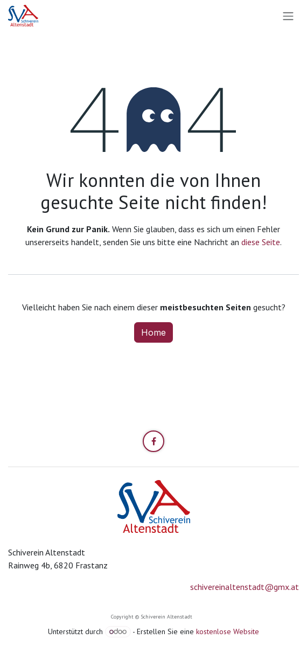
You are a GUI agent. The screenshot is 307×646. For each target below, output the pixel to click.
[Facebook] (153, 441)
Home (153, 332)
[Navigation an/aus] (288, 15)
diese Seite (260, 242)
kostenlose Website (227, 631)
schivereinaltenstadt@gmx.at (244, 586)
